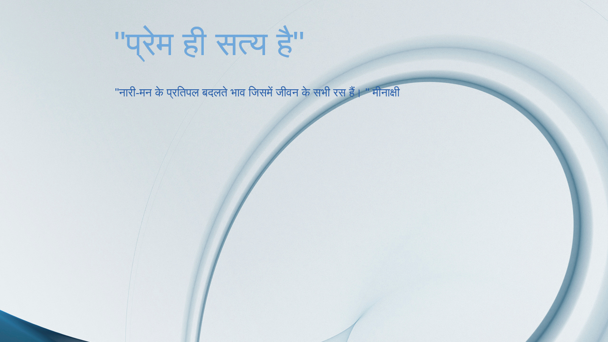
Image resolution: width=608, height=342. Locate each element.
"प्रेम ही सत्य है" (209, 43)
